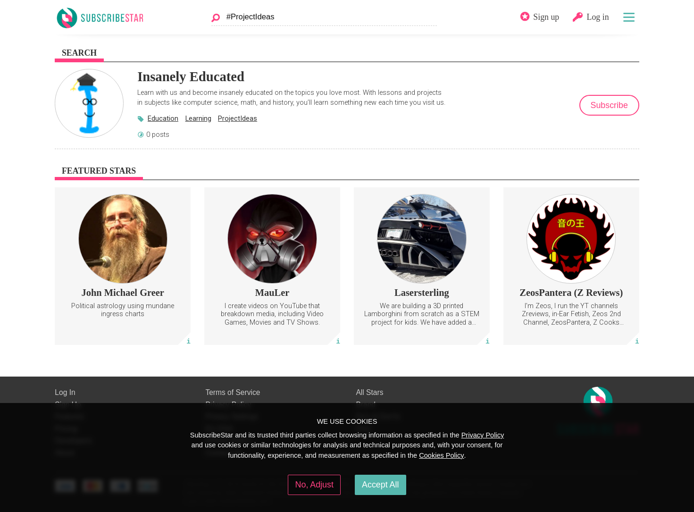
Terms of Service (232, 392)
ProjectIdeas (237, 118)
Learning (198, 118)
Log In (65, 392)
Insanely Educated (190, 76)
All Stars (369, 392)
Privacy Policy (482, 435)
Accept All (380, 484)
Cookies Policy (441, 455)
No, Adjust (314, 484)
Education (163, 118)
